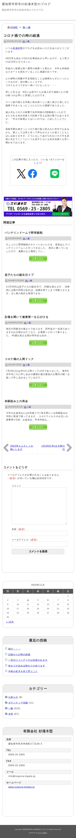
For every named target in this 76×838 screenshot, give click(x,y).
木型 (10, 714)
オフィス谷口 (42, 833)
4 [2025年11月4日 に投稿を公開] (27, 600)
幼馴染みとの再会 (16, 401)
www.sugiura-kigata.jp (21, 787)
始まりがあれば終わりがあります (26, 666)
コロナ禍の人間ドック (19, 359)
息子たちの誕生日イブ (19, 274)
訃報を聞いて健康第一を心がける (27, 316)
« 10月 (10, 622)
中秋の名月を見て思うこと (23, 671)
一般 (28, 27)
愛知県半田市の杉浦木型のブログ (26, 4)
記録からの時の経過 (19, 654)
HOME (14, 27)
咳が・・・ (14, 649)
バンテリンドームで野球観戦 (24, 232)
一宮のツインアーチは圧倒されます (28, 660)
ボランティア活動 (18, 703)
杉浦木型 (18, 48)
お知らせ (13, 697)
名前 (19, 529)
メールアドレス (25, 540)
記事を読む (38, 258)
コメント (16, 486)
